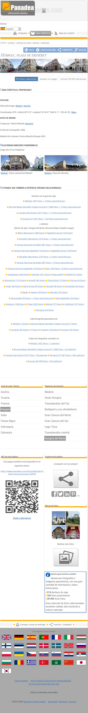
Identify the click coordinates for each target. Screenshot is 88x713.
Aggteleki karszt (60, 233)
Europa (70, 329)
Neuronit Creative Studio (35, 701)
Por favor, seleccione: (26, 79)
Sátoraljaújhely (67, 298)
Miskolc (36, 43)
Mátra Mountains (31, 233)
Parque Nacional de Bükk (45, 244)
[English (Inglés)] (6, 637)
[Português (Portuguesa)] (44, 637)
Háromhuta (33, 286)
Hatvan (39, 292)
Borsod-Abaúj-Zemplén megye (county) (45, 207)
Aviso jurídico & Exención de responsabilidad (51, 680)
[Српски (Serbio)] (81, 654)
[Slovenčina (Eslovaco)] (44, 654)
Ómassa (45, 310)
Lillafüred (74, 304)
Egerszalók (58, 274)
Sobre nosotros (21, 680)
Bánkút (54, 304)
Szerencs (15, 304)
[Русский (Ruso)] (81, 645)
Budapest (63, 701)
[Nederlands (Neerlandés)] (31, 645)
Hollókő (73, 274)
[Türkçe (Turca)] (44, 662)
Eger (63, 268)
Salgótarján (18, 274)
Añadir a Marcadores (22, 518)
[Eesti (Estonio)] (19, 645)
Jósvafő (37, 280)
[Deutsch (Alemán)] (19, 637)
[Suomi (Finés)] (6, 645)
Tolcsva (77, 280)
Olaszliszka (58, 280)
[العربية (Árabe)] (56, 662)
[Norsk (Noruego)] (69, 645)
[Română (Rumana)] (19, 662)
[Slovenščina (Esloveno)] (56, 654)
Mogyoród (52, 701)
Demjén (41, 274)
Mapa (73, 112)
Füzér (13, 286)
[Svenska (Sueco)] (56, 645)
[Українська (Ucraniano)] (19, 654)
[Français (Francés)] (56, 637)
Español (9, 28)
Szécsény (58, 292)
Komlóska (74, 286)
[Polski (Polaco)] (6, 654)
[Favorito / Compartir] (65, 479)
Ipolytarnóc (15, 280)
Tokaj (35, 304)
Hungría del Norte (23, 43)
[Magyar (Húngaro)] (81, 637)
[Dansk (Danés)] (44, 645)
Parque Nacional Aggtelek (31, 250)
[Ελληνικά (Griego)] (31, 662)
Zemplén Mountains (45, 238)
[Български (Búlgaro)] (6, 662)
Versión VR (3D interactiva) (73, 79)
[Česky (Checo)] (31, 654)
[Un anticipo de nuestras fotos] (65, 557)
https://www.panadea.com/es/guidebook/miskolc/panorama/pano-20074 (22, 472)
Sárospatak (32, 298)
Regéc (25, 292)
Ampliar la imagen (48, 79)
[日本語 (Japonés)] (81, 662)
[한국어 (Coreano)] (6, 670)
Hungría (11, 43)
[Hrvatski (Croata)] (69, 654)
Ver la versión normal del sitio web (44, 683)
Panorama (45, 43)
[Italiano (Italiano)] (69, 637)
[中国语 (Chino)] (69, 662)
